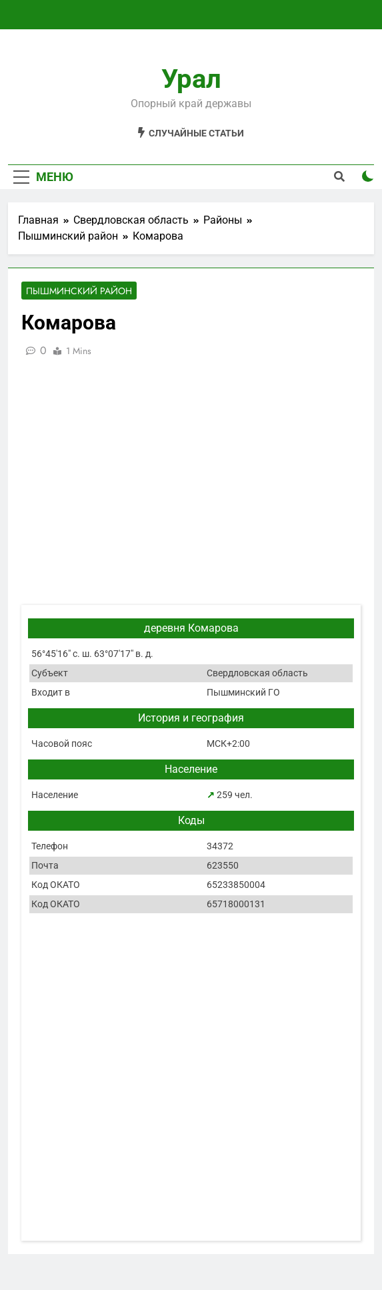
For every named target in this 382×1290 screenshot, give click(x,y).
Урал (191, 79)
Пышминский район (79, 291)
